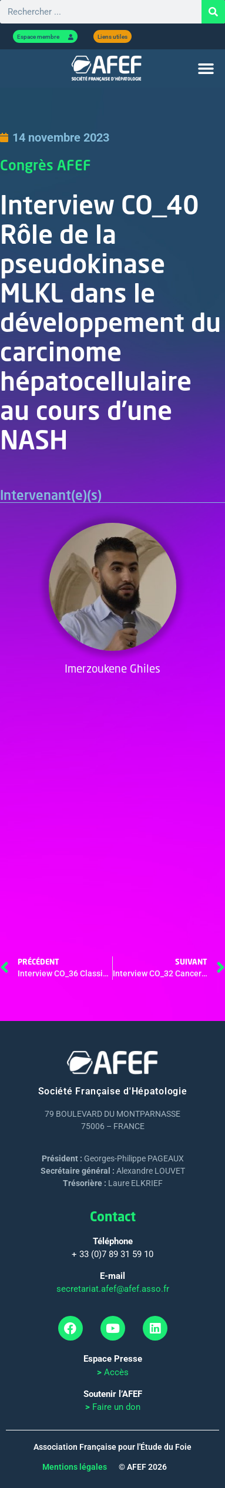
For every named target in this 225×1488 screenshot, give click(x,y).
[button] (206, 69)
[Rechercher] (213, 11)
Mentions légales (74, 1467)
